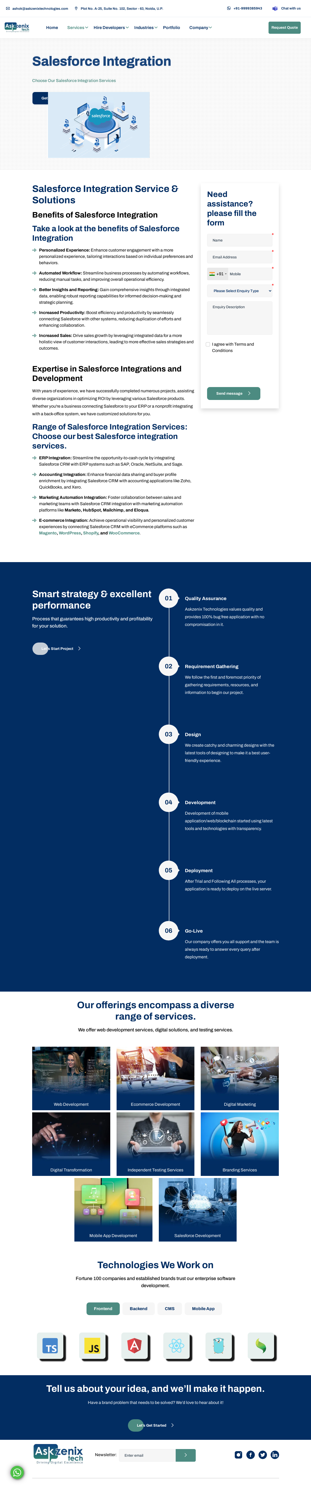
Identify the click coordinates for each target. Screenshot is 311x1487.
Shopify (90, 533)
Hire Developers (109, 27)
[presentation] (247, 370)
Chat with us (286, 8)
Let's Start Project (61, 649)
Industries (144, 27)
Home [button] (52, 27)
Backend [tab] (138, 1308)
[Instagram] (238, 1455)
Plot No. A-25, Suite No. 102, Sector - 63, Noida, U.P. (118, 9)
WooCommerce (124, 533)
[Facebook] (251, 1455)
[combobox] (217, 274)
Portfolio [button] (171, 27)
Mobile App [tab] (203, 1308)
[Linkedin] (275, 1455)
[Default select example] (239, 290)
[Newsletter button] (186, 1455)
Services (75, 27)
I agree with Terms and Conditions (233, 347)
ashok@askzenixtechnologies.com (37, 9)
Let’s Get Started (155, 1425)
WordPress (70, 533)
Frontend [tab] (103, 1308)
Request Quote (284, 28)
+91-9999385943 (244, 8)
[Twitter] (263, 1455)
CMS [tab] (170, 1308)
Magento (48, 533)
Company (198, 27)
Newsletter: (106, 1454)
